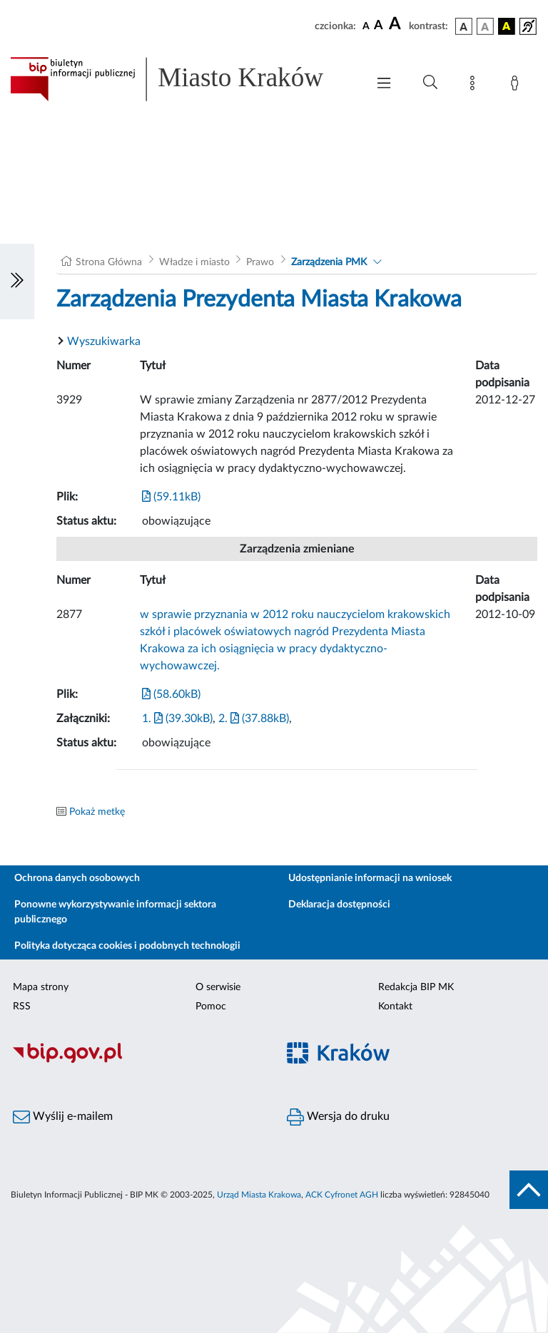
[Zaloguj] (517, 86)
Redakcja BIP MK (416, 987)
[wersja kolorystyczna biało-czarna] (485, 26)
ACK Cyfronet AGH (341, 1194)
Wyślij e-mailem (63, 1117)
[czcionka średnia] (378, 26)
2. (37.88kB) (253, 718)
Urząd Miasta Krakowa (259, 1194)
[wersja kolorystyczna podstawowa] (464, 26)
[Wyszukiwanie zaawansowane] (430, 83)
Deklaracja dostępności (339, 905)
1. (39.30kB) (177, 718)
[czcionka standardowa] (366, 25)
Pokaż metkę (97, 812)
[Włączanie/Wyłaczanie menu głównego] (384, 84)
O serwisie (218, 987)
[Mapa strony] (475, 86)
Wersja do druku (338, 1117)
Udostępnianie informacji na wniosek (370, 878)
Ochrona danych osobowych (77, 878)
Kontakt (395, 1007)
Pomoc (211, 1007)
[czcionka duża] (396, 24)
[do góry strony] (528, 1189)
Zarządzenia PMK (329, 262)
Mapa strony (40, 987)
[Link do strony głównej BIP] (181, 79)
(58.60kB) (171, 694)
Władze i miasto (194, 262)
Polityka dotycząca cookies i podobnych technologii (127, 946)
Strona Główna (109, 262)
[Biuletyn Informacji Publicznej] (137, 1060)
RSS (22, 1007)
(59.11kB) (171, 497)
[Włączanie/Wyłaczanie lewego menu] (17, 281)
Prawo (260, 262)
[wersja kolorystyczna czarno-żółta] (506, 26)
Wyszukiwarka (104, 341)
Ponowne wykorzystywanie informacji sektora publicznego (115, 912)
